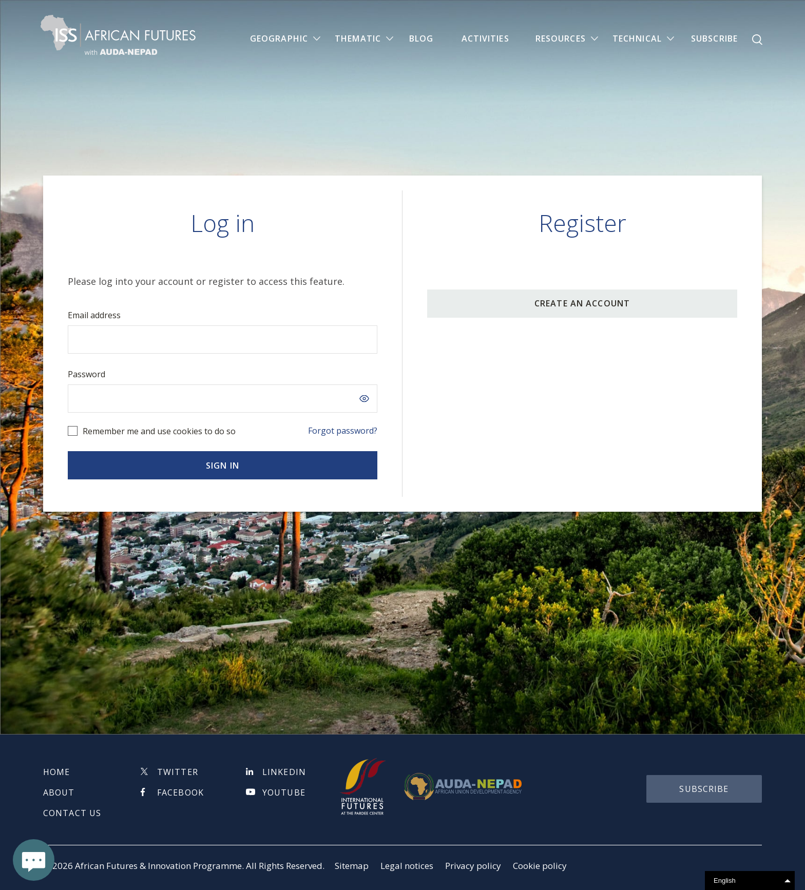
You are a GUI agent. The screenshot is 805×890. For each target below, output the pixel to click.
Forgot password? (342, 430)
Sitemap (352, 866)
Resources (560, 39)
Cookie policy (540, 866)
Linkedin (284, 772)
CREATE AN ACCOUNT (582, 303)
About (59, 792)
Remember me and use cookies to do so (159, 431)
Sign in (222, 465)
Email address (94, 315)
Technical (637, 39)
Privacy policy (473, 866)
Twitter (177, 772)
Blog (421, 39)
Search (757, 39)
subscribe (704, 789)
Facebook (180, 792)
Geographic (279, 39)
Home (56, 772)
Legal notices (406, 866)
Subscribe (714, 39)
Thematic (358, 39)
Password (86, 374)
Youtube (283, 792)
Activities (485, 39)
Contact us (72, 813)
